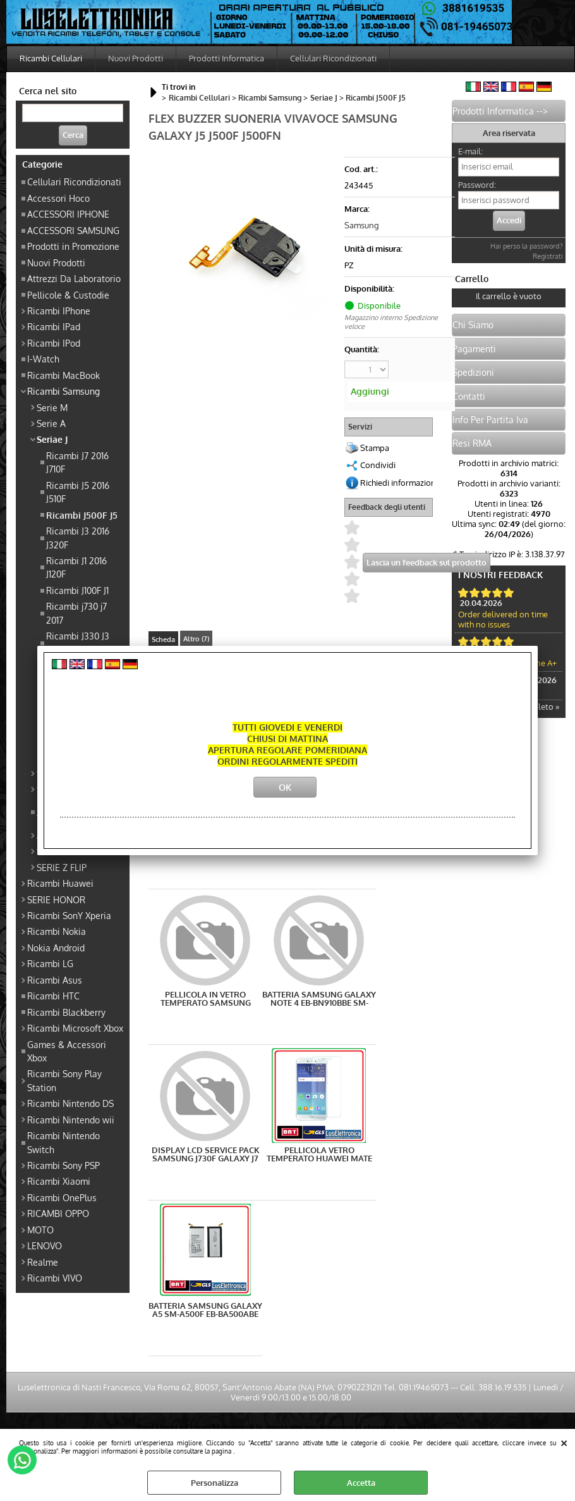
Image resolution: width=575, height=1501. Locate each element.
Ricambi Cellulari (51, 58)
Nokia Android (56, 947)
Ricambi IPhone (58, 310)
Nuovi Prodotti (135, 58)
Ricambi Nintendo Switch (63, 1142)
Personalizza (214, 1483)
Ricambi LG (50, 963)
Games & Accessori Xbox (66, 1051)
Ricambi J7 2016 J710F (77, 462)
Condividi (378, 465)
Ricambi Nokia (56, 931)
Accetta (361, 1483)
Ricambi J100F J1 (77, 590)
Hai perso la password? (526, 246)
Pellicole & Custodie (68, 294)
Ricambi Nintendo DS (70, 1103)
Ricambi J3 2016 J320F (77, 537)
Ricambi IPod (53, 343)
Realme (42, 1262)
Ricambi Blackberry (66, 1012)
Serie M (52, 407)
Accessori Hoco (58, 198)
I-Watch (43, 358)
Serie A (51, 423)
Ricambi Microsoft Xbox (75, 1028)
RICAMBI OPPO (58, 1213)
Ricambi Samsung (63, 391)
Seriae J (52, 439)
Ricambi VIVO (54, 1277)
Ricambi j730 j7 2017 (76, 612)
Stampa (374, 448)
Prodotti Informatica (226, 58)
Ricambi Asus (54, 979)
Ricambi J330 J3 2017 (77, 642)
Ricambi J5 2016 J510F (77, 491)
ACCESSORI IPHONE (68, 213)
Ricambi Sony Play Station (64, 1080)
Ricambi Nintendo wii (70, 1119)
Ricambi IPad (53, 326)
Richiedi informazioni (399, 483)
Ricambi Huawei (60, 883)
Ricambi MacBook (63, 375)
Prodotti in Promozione (73, 246)
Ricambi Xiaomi (58, 1181)
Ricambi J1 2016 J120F (76, 567)
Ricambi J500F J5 (82, 515)
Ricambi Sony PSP (63, 1165)
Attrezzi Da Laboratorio (74, 278)
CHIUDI (564, 1441)
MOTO (40, 1229)
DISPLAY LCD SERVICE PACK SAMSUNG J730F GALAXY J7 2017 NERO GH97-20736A (206, 1154)
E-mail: (470, 151)
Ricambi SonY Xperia (69, 915)
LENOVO (44, 1245)
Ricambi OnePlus (62, 1197)
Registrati (548, 256)
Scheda (163, 639)
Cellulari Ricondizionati (333, 58)
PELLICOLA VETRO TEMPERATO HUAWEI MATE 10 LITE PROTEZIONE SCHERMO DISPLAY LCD (319, 1154)
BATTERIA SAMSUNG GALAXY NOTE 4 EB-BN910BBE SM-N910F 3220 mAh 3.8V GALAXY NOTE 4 (319, 999)
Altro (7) (196, 638)
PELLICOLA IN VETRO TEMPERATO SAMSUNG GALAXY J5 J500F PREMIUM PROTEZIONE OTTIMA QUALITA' (206, 999)
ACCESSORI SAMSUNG (73, 230)
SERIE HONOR (56, 899)
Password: (477, 185)
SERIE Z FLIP (62, 867)
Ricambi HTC (53, 995)
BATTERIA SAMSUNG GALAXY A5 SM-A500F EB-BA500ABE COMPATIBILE (205, 1310)
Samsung (361, 225)
